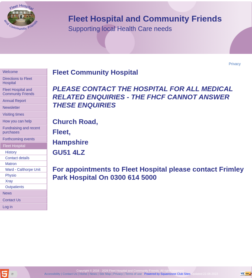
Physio (10, 175)
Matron (11, 164)
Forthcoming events (19, 139)
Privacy (235, 64)
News (7, 193)
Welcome (10, 72)
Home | (84, 273)
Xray (9, 181)
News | (93, 273)
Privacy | (118, 273)
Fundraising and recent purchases (21, 130)
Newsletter (11, 107)
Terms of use (133, 273)
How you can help (17, 121)
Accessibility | (53, 273)
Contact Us (12, 200)
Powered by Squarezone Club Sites (167, 273)
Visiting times (13, 114)
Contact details (17, 158)
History (11, 152)
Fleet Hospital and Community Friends (145, 18)
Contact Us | (70, 273)
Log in (8, 207)
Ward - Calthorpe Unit (22, 169)
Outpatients (14, 187)
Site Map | (105, 273)
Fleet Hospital (14, 146)
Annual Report (14, 101)
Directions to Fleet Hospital (17, 80)
